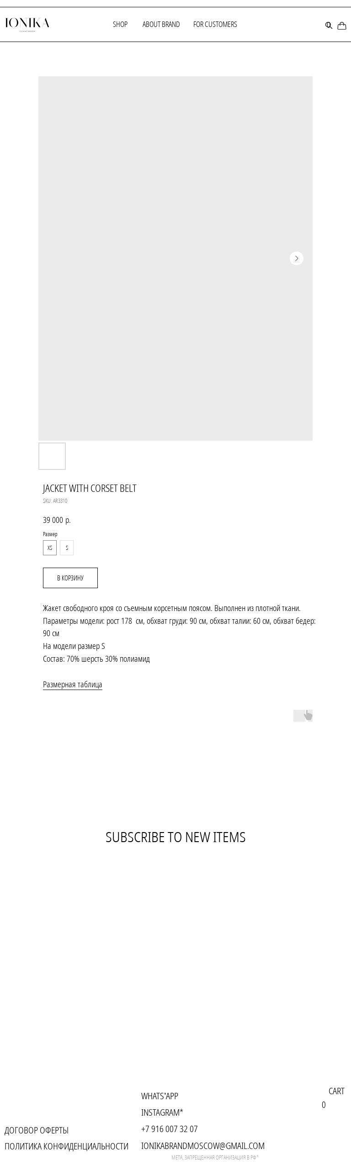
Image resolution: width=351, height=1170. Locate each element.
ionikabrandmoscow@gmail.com (203, 1145)
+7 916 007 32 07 (169, 1129)
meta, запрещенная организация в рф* (215, 1157)
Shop (120, 24)
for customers (215, 24)
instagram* (162, 1112)
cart (337, 1091)
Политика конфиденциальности (66, 1146)
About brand (161, 24)
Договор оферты (37, 1130)
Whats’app (159, 1096)
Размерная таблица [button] (72, 684)
